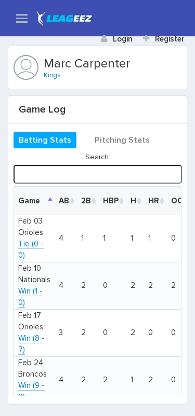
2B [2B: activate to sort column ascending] (86, 200)
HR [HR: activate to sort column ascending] (153, 200)
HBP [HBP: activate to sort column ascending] (111, 200)
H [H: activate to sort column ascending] (133, 200)
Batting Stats (45, 140)
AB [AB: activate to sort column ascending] (64, 200)
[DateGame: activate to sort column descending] (34, 201)
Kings (52, 75)
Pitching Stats (122, 140)
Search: (97, 168)
